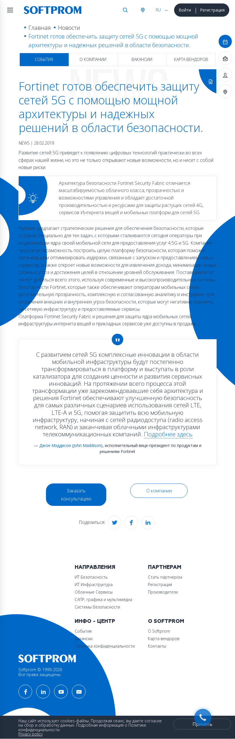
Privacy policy (30, 734)
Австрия (142, 10)
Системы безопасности (97, 607)
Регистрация (212, 10)
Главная (39, 28)
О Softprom (166, 621)
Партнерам (164, 567)
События (44, 59)
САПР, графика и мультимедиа (103, 599)
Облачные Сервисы (94, 592)
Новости (69, 28)
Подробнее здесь (168, 434)
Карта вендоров (191, 59)
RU (158, 10)
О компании (93, 59)
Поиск (125, 10)
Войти (185, 10)
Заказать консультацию (76, 494)
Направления (95, 567)
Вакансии (142, 59)
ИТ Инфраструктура (94, 584)
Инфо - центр (95, 621)
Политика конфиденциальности (105, 646)
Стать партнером (165, 577)
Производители (163, 592)
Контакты (157, 646)
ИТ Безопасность (91, 577)
